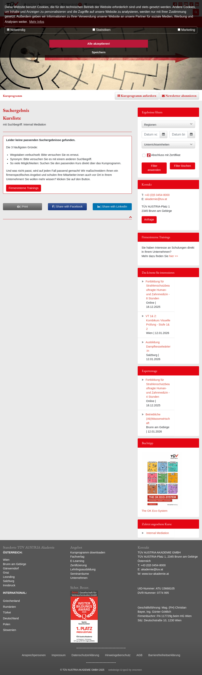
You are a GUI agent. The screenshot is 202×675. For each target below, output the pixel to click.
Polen (6, 624)
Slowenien (9, 630)
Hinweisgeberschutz (118, 655)
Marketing (186, 29)
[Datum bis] (178, 134)
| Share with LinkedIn (112, 206)
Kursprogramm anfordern (138, 96)
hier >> (173, 256)
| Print (22, 206)
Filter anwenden (154, 168)
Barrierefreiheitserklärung (164, 655)
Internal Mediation (157, 533)
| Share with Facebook (67, 206)
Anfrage (149, 219)
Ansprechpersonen (34, 655)
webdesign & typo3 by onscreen (125, 670)
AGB (139, 655)
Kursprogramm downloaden (87, 552)
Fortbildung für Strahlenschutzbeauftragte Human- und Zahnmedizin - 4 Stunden (158, 388)
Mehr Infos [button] (36, 21)
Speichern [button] (99, 52)
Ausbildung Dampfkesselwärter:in (158, 346)
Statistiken (101, 29)
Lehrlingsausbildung (82, 569)
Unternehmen (78, 577)
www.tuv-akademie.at (155, 573)
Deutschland (11, 618)
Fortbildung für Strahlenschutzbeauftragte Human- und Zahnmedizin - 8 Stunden (158, 290)
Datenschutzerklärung (85, 655)
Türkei (7, 612)
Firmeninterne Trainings (23, 188)
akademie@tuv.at (156, 199)
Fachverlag (77, 556)
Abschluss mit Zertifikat (163, 155)
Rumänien (9, 606)
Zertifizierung (78, 565)
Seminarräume (79, 573)
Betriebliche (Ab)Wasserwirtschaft (158, 418)
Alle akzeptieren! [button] (98, 43)
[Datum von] (151, 134)
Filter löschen (182, 165)
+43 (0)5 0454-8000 (157, 194)
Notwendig (16, 29)
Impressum (58, 655)
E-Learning (77, 560)
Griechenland (11, 600)
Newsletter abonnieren (181, 96)
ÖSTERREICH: (12, 552)
